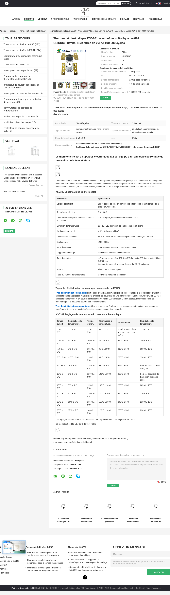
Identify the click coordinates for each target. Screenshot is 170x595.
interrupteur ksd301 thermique (78, 438)
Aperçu (16, 19)
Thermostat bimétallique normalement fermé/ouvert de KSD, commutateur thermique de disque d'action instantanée (45, 570)
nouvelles (138, 19)
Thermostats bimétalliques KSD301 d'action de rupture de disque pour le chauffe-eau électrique (43, 554)
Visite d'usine (80, 19)
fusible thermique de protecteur (19, 116)
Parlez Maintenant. (144, 3)
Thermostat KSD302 (14, 64)
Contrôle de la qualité (104, 19)
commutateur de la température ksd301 (110, 438)
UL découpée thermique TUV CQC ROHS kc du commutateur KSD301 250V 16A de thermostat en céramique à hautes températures (63, 520)
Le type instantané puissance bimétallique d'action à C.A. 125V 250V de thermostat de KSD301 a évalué (109, 520)
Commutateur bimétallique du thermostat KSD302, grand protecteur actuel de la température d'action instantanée (87, 569)
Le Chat (105, 97)
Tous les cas (155, 19)
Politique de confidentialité (23, 588)
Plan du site (5, 573)
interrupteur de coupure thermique (21, 93)
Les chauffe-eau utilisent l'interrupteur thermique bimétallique (86, 553)
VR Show (42, 19)
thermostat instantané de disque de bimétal (72, 442)
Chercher (125, 3)
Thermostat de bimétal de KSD (19, 44)
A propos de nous (60, 19)
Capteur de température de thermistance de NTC (17, 77)
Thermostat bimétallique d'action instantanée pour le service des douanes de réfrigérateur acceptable (45, 562)
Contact (124, 19)
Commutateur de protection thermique (23, 56)
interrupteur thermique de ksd (18, 70)
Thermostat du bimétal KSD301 (32, 31)
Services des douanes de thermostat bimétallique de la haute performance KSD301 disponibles (155, 520)
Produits (29, 19)
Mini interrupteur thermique (17, 122)
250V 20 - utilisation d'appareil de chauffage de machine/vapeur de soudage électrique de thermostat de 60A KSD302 (88, 561)
